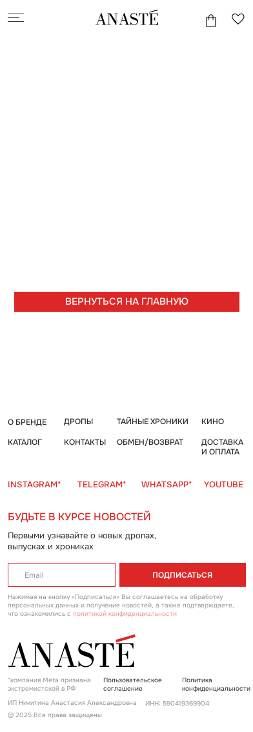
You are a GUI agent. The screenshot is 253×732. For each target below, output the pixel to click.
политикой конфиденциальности (125, 613)
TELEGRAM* (101, 484)
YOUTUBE (223, 484)
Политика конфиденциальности (216, 684)
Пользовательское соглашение (132, 684)
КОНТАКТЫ (85, 442)
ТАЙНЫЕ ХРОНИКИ (152, 421)
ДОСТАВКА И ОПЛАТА (222, 447)
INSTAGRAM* (34, 484)
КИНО (212, 421)
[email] (62, 575)
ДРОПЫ (78, 421)
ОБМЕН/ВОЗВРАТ (150, 442)
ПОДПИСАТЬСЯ (182, 575)
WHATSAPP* (166, 484)
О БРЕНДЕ (27, 422)
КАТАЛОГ (25, 442)
